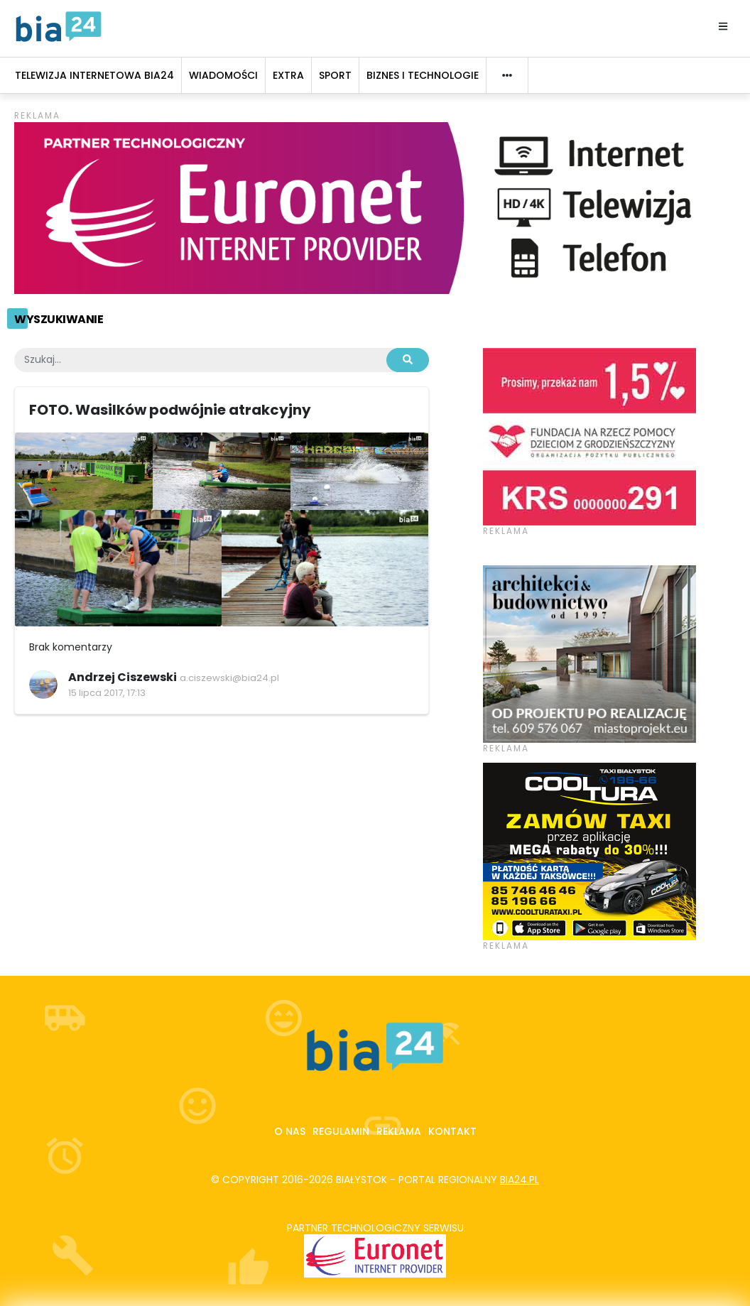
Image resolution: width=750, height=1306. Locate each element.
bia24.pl (519, 1179)
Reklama (398, 1131)
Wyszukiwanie (58, 319)
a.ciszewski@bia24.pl (229, 678)
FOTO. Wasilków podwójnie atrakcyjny (170, 410)
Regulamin (340, 1131)
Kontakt (452, 1131)
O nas (289, 1131)
